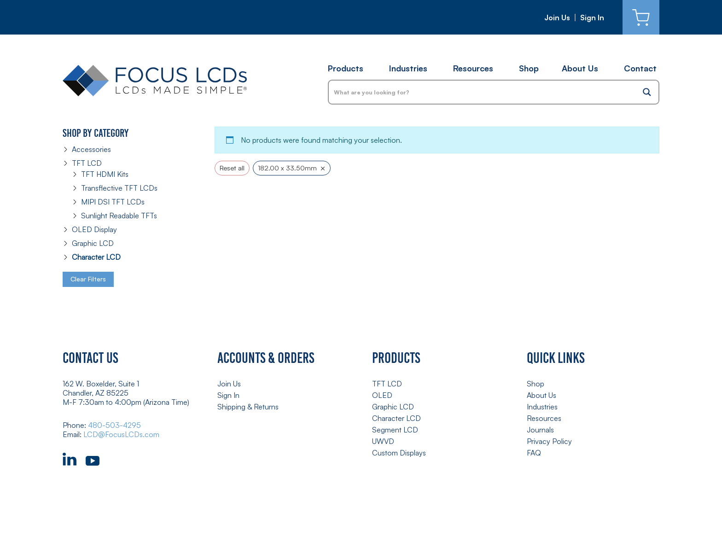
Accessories (91, 149)
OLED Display (94, 229)
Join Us (557, 17)
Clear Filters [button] (88, 279)
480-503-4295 (114, 425)
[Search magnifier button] (646, 92)
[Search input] (482, 92)
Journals (540, 429)
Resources (473, 68)
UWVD (383, 441)
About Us (580, 68)
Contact (640, 68)
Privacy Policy (549, 441)
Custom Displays (399, 452)
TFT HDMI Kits (104, 174)
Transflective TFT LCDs (119, 188)
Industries (408, 68)
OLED (382, 395)
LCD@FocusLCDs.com (121, 434)
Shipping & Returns (248, 406)
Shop (529, 68)
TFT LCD (87, 163)
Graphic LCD (93, 243)
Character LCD (96, 257)
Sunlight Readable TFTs (119, 215)
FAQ (534, 452)
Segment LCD (395, 429)
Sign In (592, 17)
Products (345, 68)
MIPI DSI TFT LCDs (113, 201)
